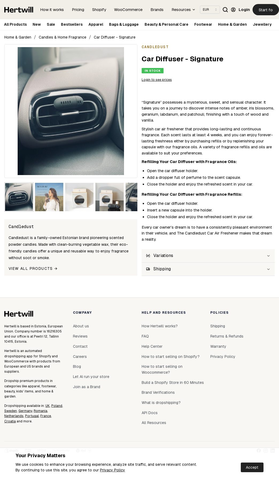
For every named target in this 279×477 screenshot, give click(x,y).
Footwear (203, 24)
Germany (25, 411)
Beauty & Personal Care (166, 24)
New (37, 24)
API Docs (150, 413)
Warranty (218, 346)
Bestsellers (72, 24)
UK (47, 406)
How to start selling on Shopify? (171, 356)
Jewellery (262, 24)
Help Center (152, 346)
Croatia (10, 421)
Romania (40, 411)
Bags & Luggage (124, 24)
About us (81, 326)
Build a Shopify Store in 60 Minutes (173, 382)
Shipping (217, 326)
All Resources (154, 423)
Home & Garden (232, 24)
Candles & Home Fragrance (62, 37)
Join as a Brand (86, 387)
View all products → (33, 268)
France (45, 416)
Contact (80, 346)
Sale (51, 24)
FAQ (145, 336)
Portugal (32, 416)
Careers (80, 356)
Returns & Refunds (226, 336)
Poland (56, 406)
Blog (77, 366)
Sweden (10, 411)
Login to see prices (157, 80)
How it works (52, 9)
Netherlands (14, 416)
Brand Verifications (158, 392)
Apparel (95, 24)
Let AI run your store (91, 376)
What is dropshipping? (161, 402)
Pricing (78, 9)
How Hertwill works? (160, 326)
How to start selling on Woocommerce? (162, 369)
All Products (15, 24)
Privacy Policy (112, 470)
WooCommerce (128, 9)
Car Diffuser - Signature (114, 37)
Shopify (99, 9)
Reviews (80, 336)
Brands (157, 9)
